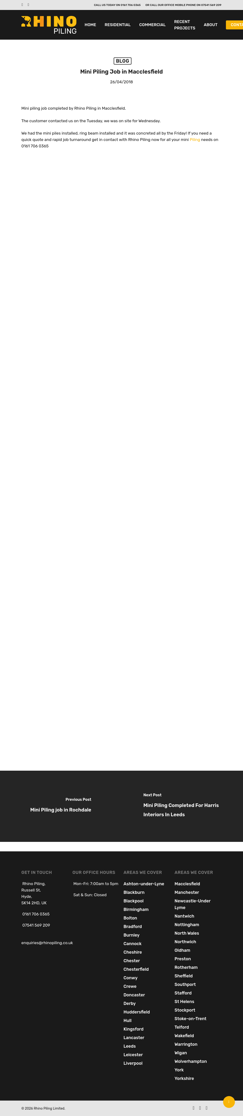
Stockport (185, 1010)
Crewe (129, 986)
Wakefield (184, 1035)
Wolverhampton (191, 1061)
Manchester (187, 892)
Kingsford (133, 1029)
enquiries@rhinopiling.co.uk (47, 942)
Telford (182, 1027)
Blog (122, 61)
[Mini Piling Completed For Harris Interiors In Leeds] (182, 806)
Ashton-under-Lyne (143, 883)
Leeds (129, 1046)
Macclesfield (187, 883)
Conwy (130, 977)
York (179, 1070)
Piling (195, 139)
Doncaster (134, 995)
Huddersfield (136, 1012)
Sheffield (184, 976)
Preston (183, 958)
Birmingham (136, 909)
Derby (129, 1003)
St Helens (184, 1001)
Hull (127, 1020)
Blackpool (133, 901)
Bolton (130, 918)
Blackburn (134, 892)
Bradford (132, 926)
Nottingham (187, 924)
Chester (131, 960)
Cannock (132, 943)
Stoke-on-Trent (190, 1018)
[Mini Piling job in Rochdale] (61, 806)
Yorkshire (184, 1078)
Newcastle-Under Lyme (192, 904)
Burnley (131, 935)
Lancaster (133, 1037)
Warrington (186, 1044)
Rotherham (186, 967)
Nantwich (184, 916)
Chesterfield (136, 969)
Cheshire (132, 952)
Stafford (183, 993)
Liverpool (132, 1063)
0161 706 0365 (36, 914)
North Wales (187, 933)
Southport (185, 984)
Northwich (185, 941)
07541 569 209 (35, 925)
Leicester (133, 1054)
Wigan (181, 1052)
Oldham (182, 950)
